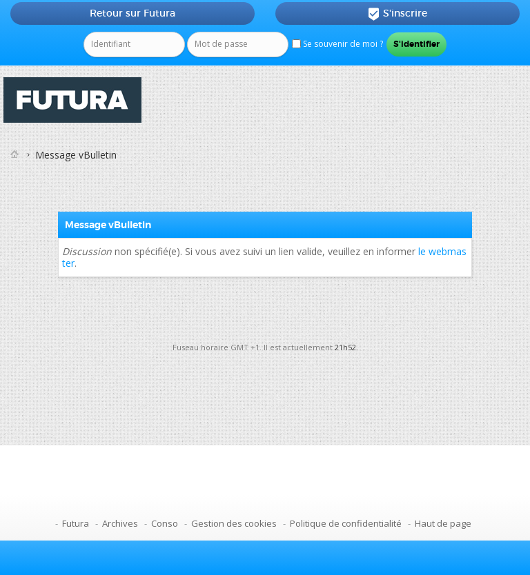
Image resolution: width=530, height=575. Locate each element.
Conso (164, 523)
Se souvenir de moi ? (337, 44)
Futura (75, 523)
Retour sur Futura (132, 13)
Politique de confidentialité (346, 523)
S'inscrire (397, 14)
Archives (120, 523)
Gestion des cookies (234, 523)
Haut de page (443, 523)
